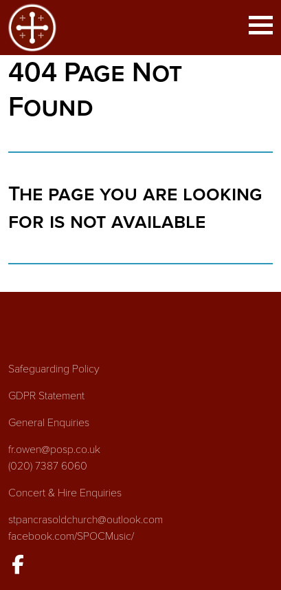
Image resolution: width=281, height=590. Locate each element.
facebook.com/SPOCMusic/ (71, 536)
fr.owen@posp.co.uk (54, 449)
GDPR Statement (46, 396)
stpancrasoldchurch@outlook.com (85, 520)
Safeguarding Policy (54, 369)
